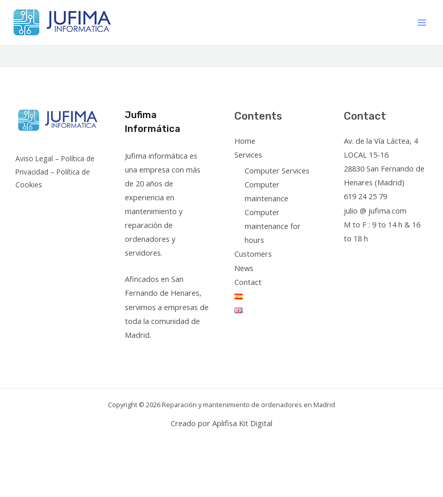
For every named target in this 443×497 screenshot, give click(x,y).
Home (244, 141)
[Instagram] (378, 257)
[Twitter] (365, 257)
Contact (248, 282)
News (243, 268)
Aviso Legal (34, 158)
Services (248, 154)
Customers (253, 254)
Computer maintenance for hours (273, 226)
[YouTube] (392, 257)
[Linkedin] (406, 257)
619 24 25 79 (365, 196)
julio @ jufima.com (375, 210)
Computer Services (277, 170)
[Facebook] (351, 257)
